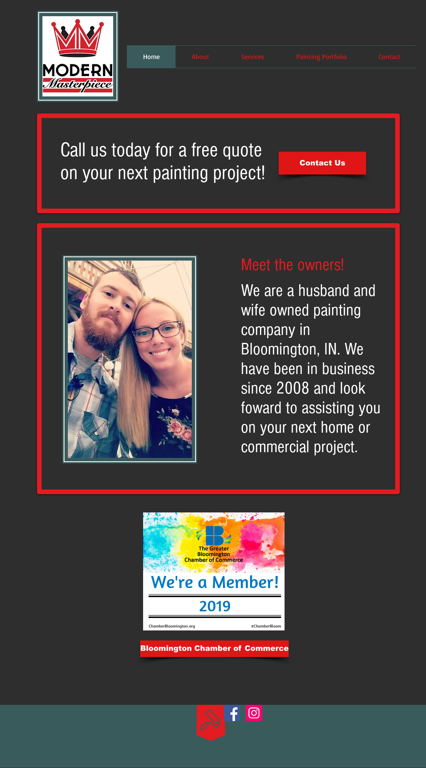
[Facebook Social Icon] (232, 713)
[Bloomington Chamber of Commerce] (214, 648)
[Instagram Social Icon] (254, 713)
